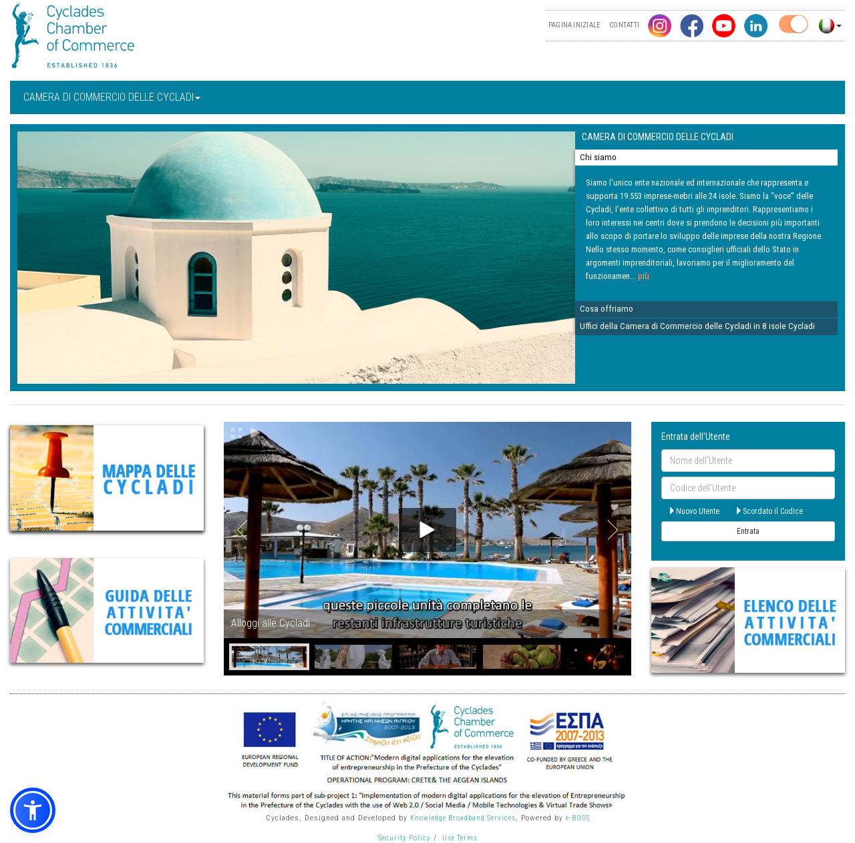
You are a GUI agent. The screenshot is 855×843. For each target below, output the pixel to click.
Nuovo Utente (693, 511)
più (643, 276)
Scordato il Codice (769, 511)
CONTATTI (624, 25)
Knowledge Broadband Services (463, 818)
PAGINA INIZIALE (574, 25)
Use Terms (460, 838)
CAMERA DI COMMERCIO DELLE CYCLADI (111, 97)
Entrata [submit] (748, 531)
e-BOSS (578, 818)
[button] (32, 810)
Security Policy (404, 838)
